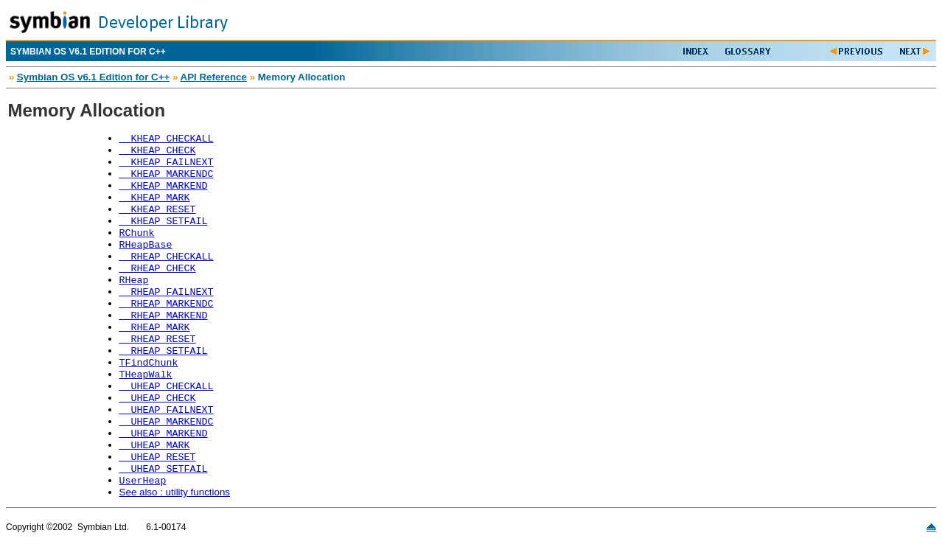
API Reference (214, 77)
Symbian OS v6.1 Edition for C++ (93, 77)
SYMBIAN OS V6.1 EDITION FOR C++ (88, 51)
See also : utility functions (174, 492)
